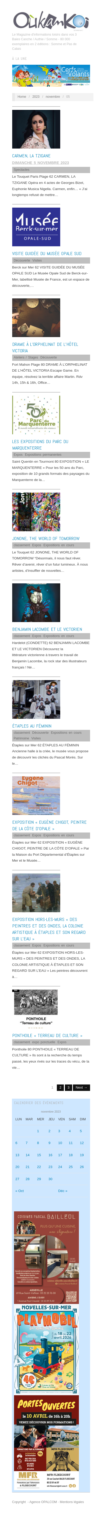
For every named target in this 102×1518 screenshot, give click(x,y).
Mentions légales (72, 1502)
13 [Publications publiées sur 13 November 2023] (17, 1155)
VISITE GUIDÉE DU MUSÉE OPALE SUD (46, 253)
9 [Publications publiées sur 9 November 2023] (50, 1143)
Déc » (62, 1191)
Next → (81, 1087)
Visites (37, 260)
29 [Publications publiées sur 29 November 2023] (39, 1179)
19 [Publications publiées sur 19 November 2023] (82, 1155)
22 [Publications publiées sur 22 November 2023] (39, 1167)
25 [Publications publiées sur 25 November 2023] (71, 1167)
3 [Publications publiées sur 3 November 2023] (59, 1131)
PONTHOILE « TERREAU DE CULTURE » (47, 1035)
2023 (36, 97)
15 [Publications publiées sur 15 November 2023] (39, 1155)
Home (22, 97)
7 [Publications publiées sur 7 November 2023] (27, 1143)
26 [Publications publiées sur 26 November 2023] (82, 1167)
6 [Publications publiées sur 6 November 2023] (16, 1143)
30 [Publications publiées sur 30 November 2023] (50, 1179)
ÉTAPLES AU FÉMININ (31, 726)
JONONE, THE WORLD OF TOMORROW (46, 538)
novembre (53, 97)
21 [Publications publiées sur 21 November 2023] (28, 1167)
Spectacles (21, 170)
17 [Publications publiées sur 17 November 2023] (60, 1155)
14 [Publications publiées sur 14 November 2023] (28, 1155)
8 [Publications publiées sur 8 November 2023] (38, 1143)
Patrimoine (21, 738)
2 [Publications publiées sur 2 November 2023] (50, 1131)
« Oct (19, 1191)
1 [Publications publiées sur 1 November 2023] (38, 1131)
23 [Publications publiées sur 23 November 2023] (50, 1167)
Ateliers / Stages (26, 357)
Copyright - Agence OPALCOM (34, 1502)
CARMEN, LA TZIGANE (31, 156)
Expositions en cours (58, 545)
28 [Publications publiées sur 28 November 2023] (28, 1179)
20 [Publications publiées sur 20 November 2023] (17, 1167)
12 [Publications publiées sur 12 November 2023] (82, 1143)
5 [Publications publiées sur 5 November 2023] (81, 1131)
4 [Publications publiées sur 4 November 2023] (70, 1131)
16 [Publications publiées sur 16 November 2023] (50, 1155)
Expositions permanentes (43, 454)
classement (22, 545)
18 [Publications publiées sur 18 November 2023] (71, 1155)
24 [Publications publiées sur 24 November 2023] (60, 1167)
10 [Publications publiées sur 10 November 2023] (60, 1143)
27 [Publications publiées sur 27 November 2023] (17, 1179)
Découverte (22, 260)
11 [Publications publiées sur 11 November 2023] (71, 1143)
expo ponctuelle (43, 1042)
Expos (18, 454)
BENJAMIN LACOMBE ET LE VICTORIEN (47, 629)
